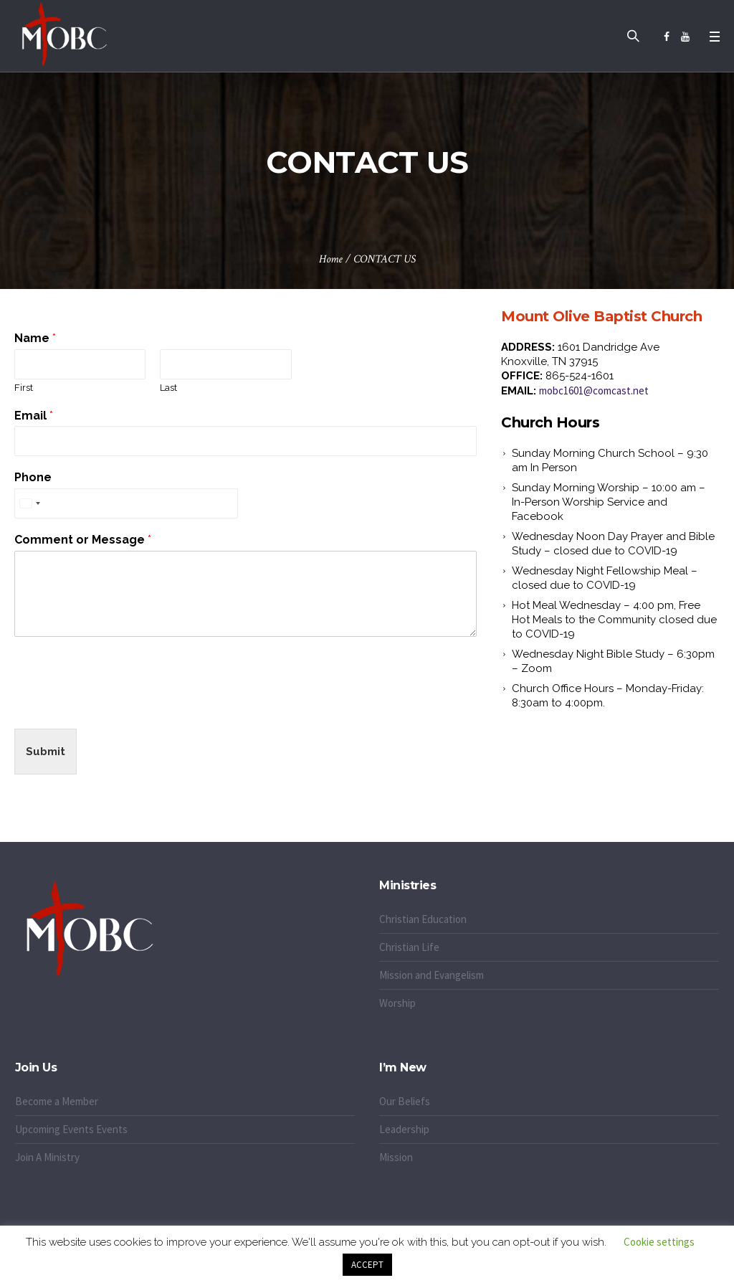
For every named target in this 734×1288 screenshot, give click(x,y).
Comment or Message (82, 539)
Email (33, 415)
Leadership (404, 1129)
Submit (45, 751)
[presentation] (123, 705)
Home (331, 259)
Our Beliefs (404, 1101)
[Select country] (29, 503)
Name (35, 338)
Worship (397, 1003)
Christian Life (409, 947)
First (23, 387)
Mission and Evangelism (431, 975)
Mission (396, 1157)
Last (168, 387)
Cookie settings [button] (659, 1242)
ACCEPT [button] (367, 1265)
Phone (33, 477)
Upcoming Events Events (71, 1129)
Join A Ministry (47, 1157)
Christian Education (423, 919)
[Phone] (126, 503)
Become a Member (56, 1101)
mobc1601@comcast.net (594, 390)
